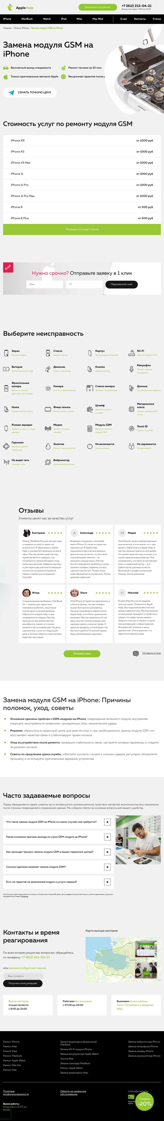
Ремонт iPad (10, 1051)
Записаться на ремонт (98, 7)
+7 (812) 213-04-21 (137, 6)
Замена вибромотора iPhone (144, 1042)
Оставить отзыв (151, 653)
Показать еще (82, 653)
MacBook (27, 19)
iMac (79, 19)
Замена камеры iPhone (140, 1051)
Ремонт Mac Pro (12, 1065)
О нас (123, 19)
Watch (47, 19)
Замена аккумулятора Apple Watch (79, 1054)
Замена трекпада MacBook (75, 1063)
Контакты (140, 19)
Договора (24, 896)
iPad (63, 19)
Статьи (157, 19)
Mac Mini (98, 19)
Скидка (145, 1102)
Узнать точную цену (34, 92)
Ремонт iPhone (11, 1042)
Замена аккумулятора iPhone (144, 1056)
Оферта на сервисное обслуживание (73, 1093)
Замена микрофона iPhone (143, 1046)
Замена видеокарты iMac (74, 1073)
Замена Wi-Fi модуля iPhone (76, 1049)
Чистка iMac (67, 1059)
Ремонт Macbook (12, 1056)
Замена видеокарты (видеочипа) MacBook (78, 1043)
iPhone (7, 19)
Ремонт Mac (10, 1070)
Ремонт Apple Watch (14, 1060)
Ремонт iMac (10, 1046)
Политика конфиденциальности (16, 1093)
